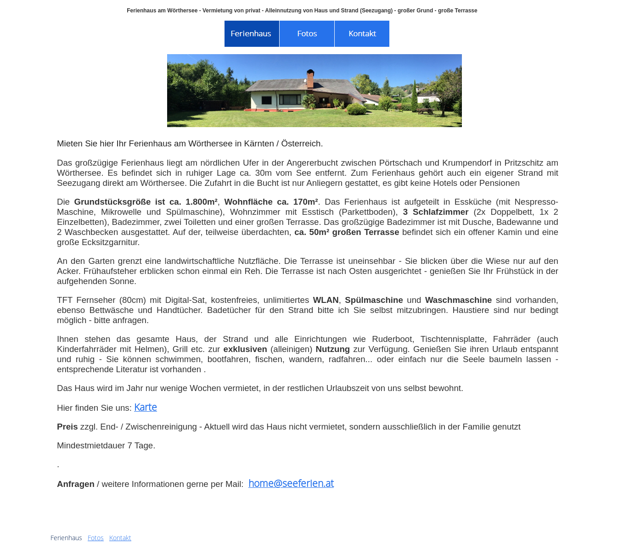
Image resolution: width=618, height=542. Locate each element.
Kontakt (120, 537)
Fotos (96, 537)
